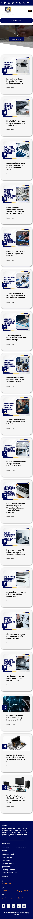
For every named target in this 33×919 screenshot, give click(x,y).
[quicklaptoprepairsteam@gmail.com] (3, 895)
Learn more (10, 87)
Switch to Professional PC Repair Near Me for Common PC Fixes (15, 379)
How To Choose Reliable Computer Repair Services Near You (16, 464)
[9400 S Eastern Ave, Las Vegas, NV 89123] (3, 888)
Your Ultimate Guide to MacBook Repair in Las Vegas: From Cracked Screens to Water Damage (15, 508)
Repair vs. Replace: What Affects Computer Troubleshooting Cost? (16, 552)
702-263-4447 (6, 884)
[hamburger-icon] (30, 11)
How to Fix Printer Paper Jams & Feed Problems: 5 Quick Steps (15, 123)
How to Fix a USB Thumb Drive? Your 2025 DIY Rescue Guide (16, 594)
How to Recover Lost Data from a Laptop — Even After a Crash (15, 718)
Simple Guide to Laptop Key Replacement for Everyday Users (15, 636)
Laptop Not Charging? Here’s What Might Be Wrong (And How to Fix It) (15, 758)
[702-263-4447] (3, 881)
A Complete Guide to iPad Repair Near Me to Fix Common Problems (15, 295)
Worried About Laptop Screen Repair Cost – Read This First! (15, 678)
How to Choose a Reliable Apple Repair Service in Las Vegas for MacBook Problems (16, 210)
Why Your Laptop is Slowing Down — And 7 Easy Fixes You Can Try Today (15, 799)
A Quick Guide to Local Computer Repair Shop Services (15, 421)
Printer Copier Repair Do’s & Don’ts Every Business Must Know (14, 81)
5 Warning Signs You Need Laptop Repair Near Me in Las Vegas (16, 337)
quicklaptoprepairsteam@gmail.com (14, 898)
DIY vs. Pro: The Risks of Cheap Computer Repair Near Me (16, 253)
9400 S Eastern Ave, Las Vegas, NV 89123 (15, 891)
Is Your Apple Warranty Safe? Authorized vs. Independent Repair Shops (15, 166)
